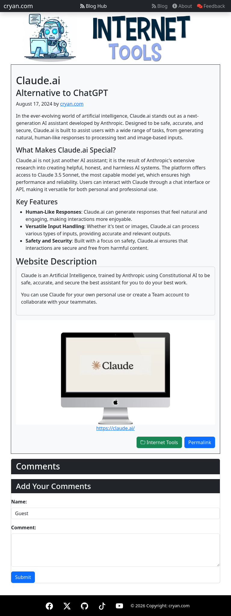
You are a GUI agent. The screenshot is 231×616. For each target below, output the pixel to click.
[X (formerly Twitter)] (67, 605)
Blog (160, 6)
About (182, 6)
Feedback (211, 6)
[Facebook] (49, 605)
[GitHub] (84, 605)
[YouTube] (119, 605)
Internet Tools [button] (159, 442)
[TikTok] (102, 605)
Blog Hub (93, 6)
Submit (23, 577)
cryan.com (18, 6)
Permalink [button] (199, 442)
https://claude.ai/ (115, 428)
